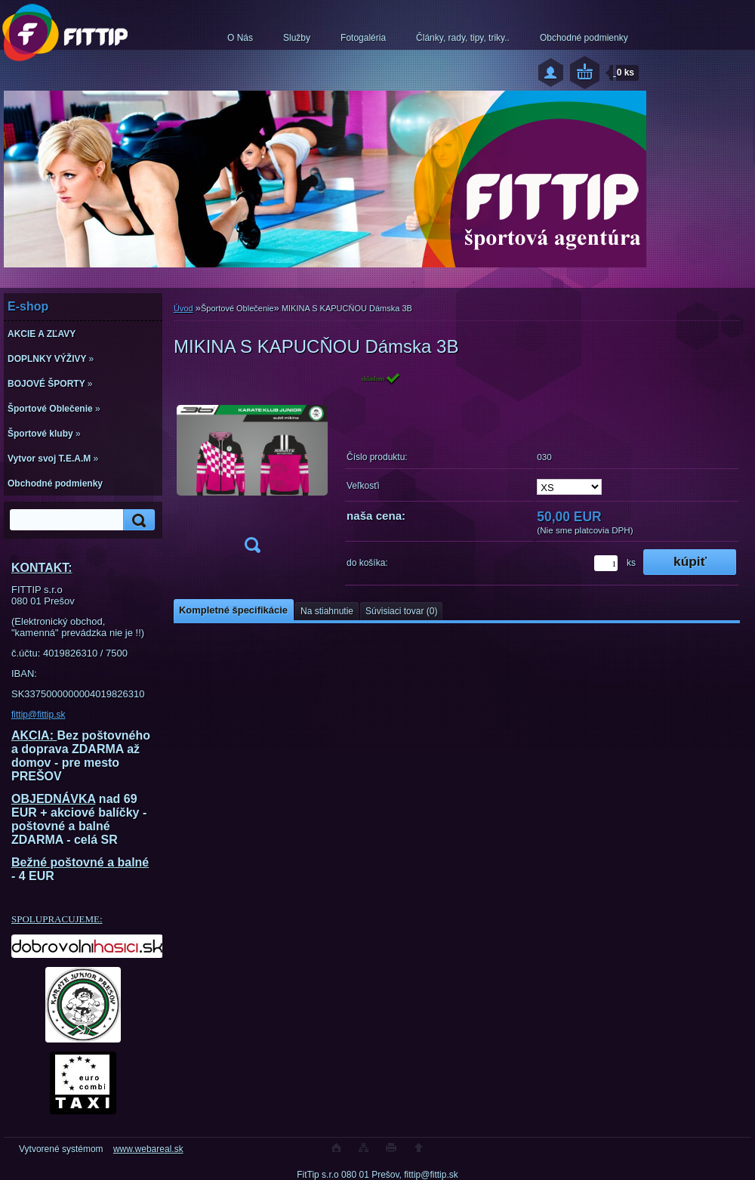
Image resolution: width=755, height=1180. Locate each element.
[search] (137, 520)
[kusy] (606, 563)
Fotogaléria (363, 37)
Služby (296, 37)
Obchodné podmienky (584, 37)
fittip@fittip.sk (38, 714)
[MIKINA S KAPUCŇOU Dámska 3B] (252, 467)
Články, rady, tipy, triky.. (463, 37)
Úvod (183, 308)
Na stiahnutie (326, 611)
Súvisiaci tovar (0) (401, 611)
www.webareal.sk (148, 1149)
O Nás (240, 37)
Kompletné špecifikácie (233, 610)
